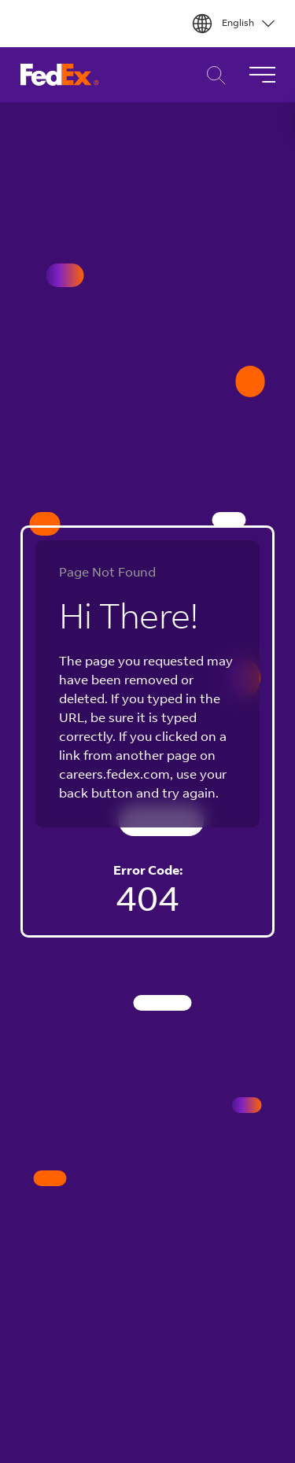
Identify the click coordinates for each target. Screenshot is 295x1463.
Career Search (212, 75)
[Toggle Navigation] (262, 75)
